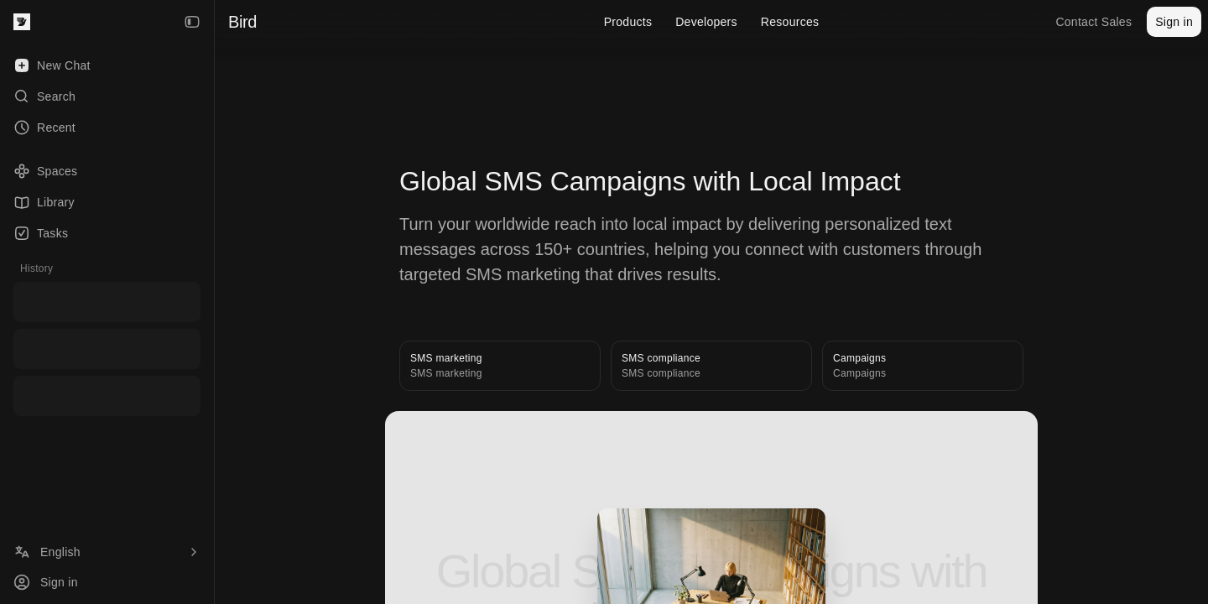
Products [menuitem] (628, 22)
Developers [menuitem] (706, 22)
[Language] (107, 552)
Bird (242, 22)
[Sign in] (107, 582)
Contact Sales (1093, 22)
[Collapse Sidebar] (192, 22)
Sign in (1174, 22)
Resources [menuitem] (790, 22)
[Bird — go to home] (21, 21)
